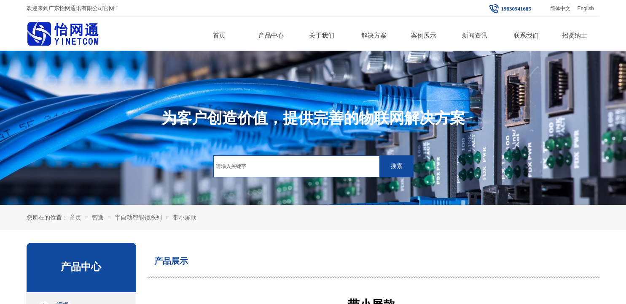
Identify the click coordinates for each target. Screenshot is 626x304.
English (585, 8)
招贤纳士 (574, 35)
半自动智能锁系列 (138, 217)
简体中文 (560, 8)
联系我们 (526, 35)
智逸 (98, 217)
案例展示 (423, 35)
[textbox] (296, 166)
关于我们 (321, 35)
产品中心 (271, 35)
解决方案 (374, 35)
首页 (219, 35)
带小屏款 (184, 217)
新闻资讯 (474, 35)
